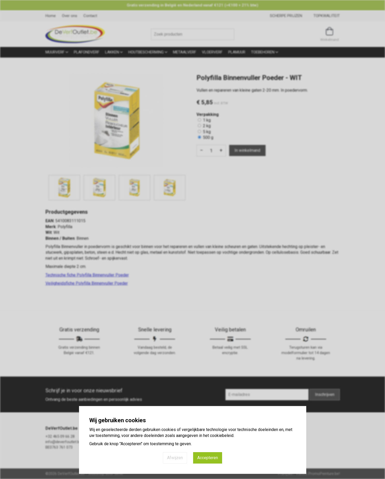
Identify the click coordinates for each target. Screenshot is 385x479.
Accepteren (207, 457)
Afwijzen (175, 457)
